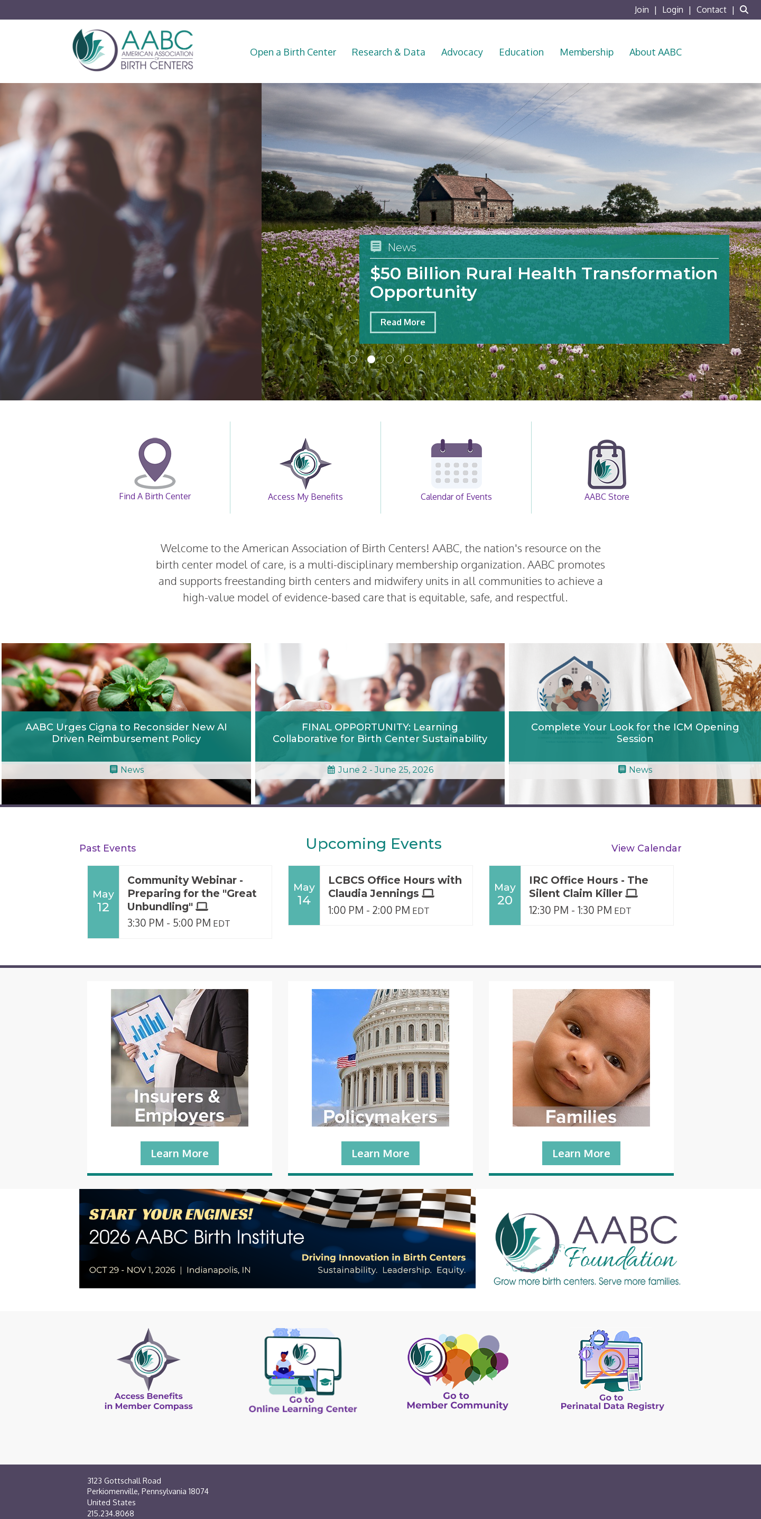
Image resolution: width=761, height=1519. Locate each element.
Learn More (180, 1153)
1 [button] (353, 359)
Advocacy (462, 52)
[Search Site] (746, 9)
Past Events (107, 848)
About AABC (655, 52)
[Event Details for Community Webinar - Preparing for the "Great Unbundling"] (195, 893)
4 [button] (408, 359)
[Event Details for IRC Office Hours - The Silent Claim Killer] (597, 887)
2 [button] (371, 359)
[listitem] (647, 9)
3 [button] (390, 359)
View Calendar (646, 848)
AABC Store (606, 469)
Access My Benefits (305, 469)
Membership (587, 52)
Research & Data (388, 52)
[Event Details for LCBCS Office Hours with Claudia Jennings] (396, 887)
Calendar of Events (456, 469)
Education (521, 52)
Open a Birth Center (293, 52)
